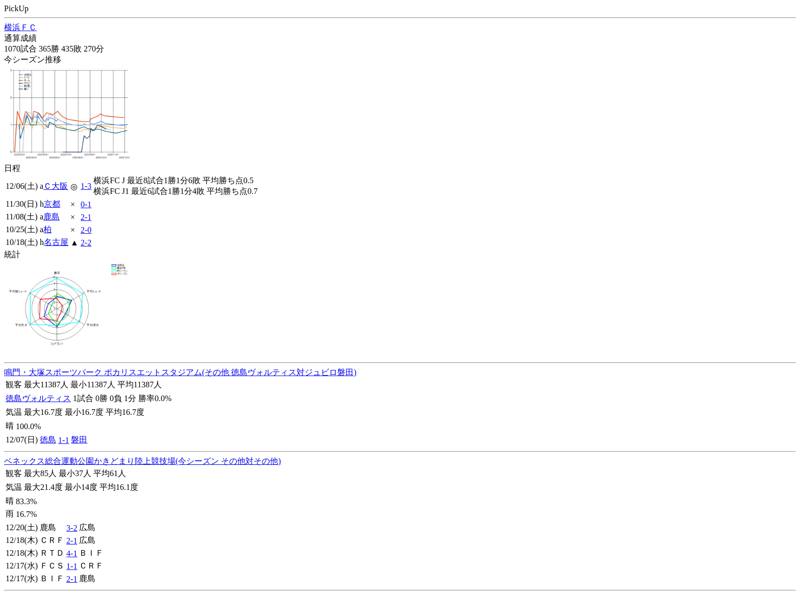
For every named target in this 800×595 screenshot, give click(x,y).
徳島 (48, 439)
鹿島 (51, 216)
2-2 (86, 242)
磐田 (79, 439)
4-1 (71, 553)
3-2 (71, 528)
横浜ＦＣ (20, 27)
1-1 (63, 440)
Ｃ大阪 (55, 186)
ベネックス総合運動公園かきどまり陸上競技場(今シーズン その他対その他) (142, 461)
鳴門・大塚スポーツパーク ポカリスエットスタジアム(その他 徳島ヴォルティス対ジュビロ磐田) (180, 372)
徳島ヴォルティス (38, 398)
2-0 (86, 230)
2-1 (86, 217)
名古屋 (56, 242)
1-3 (86, 186)
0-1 (86, 204)
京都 (52, 204)
